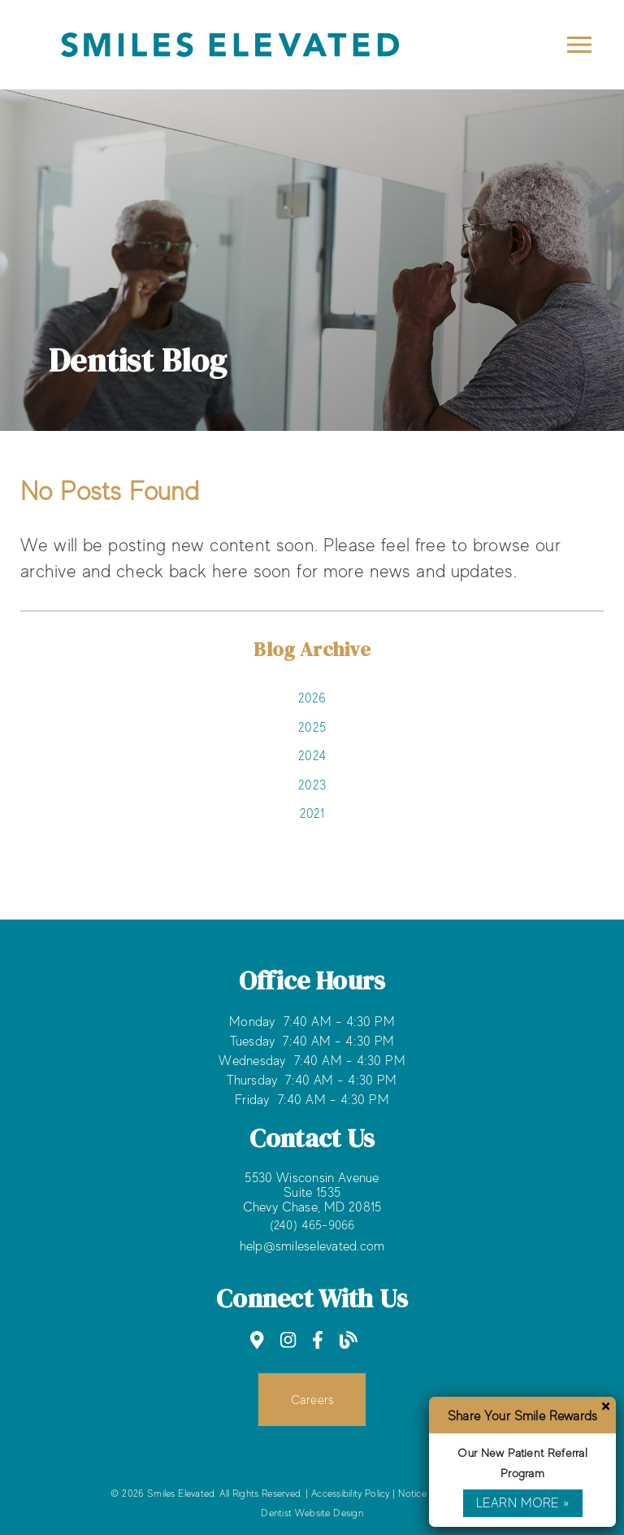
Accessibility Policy (350, 1493)
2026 (312, 698)
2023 (312, 785)
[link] (230, 61)
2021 (312, 814)
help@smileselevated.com (312, 1246)
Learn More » (523, 1503)
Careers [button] (312, 1400)
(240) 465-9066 (312, 1225)
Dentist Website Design (312, 1513)
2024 (312, 756)
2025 (312, 727)
